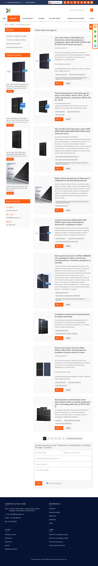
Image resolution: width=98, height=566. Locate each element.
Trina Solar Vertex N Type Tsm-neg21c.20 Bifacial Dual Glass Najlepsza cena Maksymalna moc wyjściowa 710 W (71, 78)
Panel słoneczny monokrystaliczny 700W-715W (68, 295)
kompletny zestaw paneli (62, 330)
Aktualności (28, 18)
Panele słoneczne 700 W (62, 292)
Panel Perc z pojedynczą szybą (58, 534)
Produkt (14, 18)
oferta (38, 483)
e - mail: (7, 514)
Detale (68, 83)
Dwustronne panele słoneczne (77, 74)
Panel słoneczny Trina (61, 74)
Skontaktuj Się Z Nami (75, 18)
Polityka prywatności (11, 549)
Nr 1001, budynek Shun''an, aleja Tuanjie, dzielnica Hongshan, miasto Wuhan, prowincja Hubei (24, 509)
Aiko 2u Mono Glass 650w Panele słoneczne (67, 156)
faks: (6, 521)
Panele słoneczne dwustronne (76, 238)
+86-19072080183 (30, 2)
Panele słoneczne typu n (62, 206)
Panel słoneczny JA (61, 238)
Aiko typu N (58, 420)
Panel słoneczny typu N (74, 382)
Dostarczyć (52, 508)
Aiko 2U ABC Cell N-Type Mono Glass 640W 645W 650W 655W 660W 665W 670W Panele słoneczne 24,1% (17, 154)
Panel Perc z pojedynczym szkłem (16, 36)
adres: (7, 508)
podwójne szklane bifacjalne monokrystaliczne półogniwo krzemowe (70, 299)
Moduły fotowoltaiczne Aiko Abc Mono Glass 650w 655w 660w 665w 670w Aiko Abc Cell (71, 163)
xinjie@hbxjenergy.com (14, 2)
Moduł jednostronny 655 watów (72, 420)
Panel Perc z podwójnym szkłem (16, 40)
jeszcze (10, 91)
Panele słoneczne (60, 111)
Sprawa (42, 18)
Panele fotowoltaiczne (61, 385)
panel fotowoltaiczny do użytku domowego (66, 333)
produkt (12, 24)
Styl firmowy (8, 538)
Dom (4, 18)
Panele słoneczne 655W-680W (63, 423)
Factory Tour (55, 18)
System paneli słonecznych (14, 47)
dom (6, 24)
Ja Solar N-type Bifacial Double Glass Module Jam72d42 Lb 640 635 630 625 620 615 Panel (72, 202)
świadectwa (52, 519)
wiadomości (52, 516)
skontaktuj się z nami (15, 504)
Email (59, 83)
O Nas (92, 18)
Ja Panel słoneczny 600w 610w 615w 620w (67, 241)
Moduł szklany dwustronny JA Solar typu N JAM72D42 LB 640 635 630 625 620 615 (16, 188)
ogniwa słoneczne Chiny (73, 111)
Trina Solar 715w (60, 114)
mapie (51, 523)
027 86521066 (10, 225)
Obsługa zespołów (54, 512)
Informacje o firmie (10, 534)
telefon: (7, 518)
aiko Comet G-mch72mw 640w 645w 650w (66, 159)
